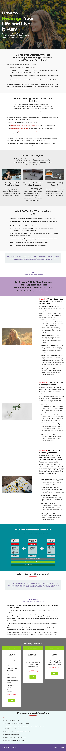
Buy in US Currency (12, 694)
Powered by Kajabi (59, 747)
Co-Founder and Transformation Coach (33, 601)
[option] (33, 264)
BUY (12, 700)
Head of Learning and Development (33, 274)
